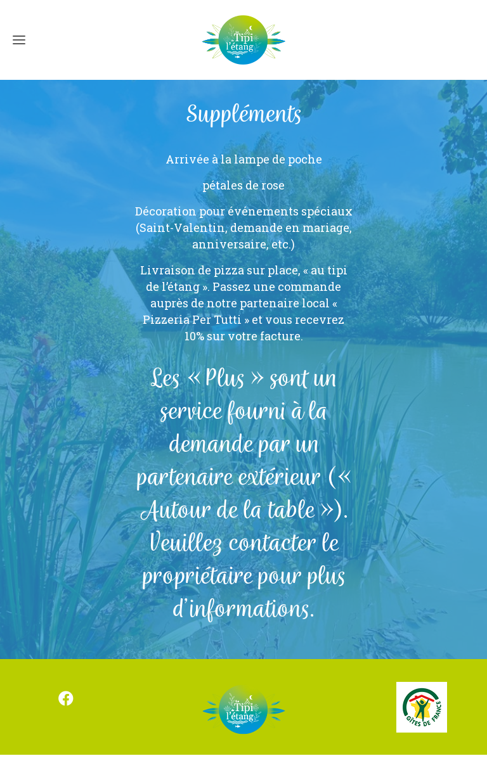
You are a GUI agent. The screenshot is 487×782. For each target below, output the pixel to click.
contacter (272, 544)
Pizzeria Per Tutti (192, 319)
